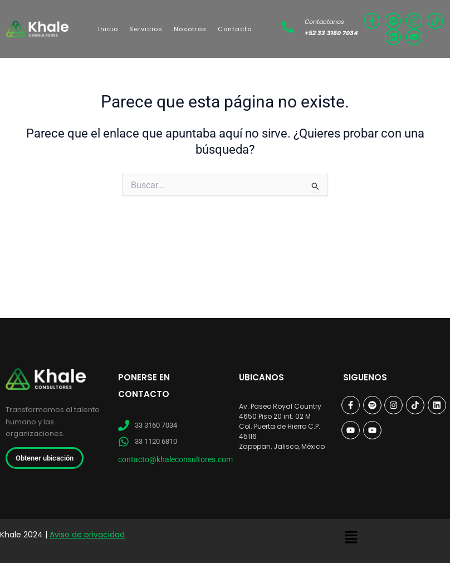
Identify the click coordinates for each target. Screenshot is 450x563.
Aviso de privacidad (87, 534)
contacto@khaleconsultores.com (175, 459)
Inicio (108, 29)
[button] (351, 538)
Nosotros (190, 29)
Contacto (235, 29)
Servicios (146, 29)
